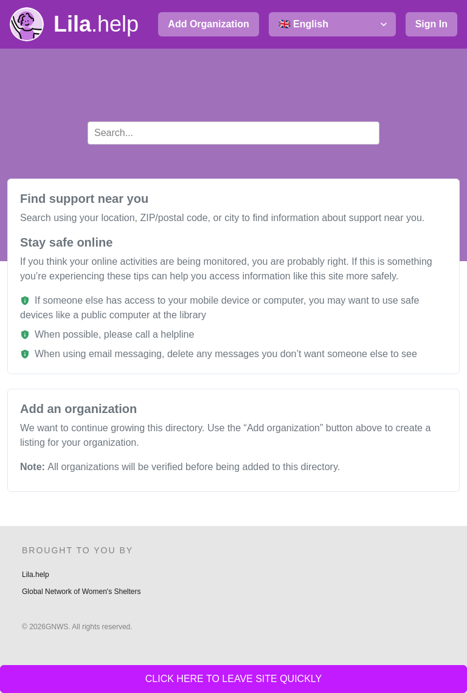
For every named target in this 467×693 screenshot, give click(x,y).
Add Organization (208, 24)
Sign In (431, 24)
